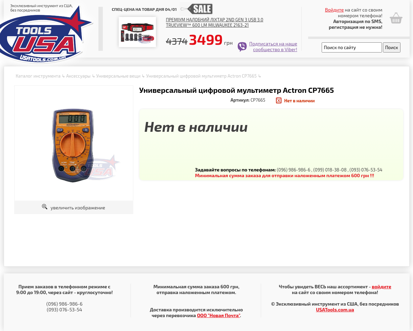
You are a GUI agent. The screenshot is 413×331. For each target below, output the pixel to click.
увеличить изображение (73, 207)
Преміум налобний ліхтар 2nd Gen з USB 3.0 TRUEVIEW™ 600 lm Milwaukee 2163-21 (214, 22)
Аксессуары (78, 76)
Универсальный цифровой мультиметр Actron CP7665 (201, 76)
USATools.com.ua (335, 309)
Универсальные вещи (118, 76)
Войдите (334, 10)
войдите (381, 286)
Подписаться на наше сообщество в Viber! (273, 46)
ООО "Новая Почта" (218, 315)
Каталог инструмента (38, 76)
